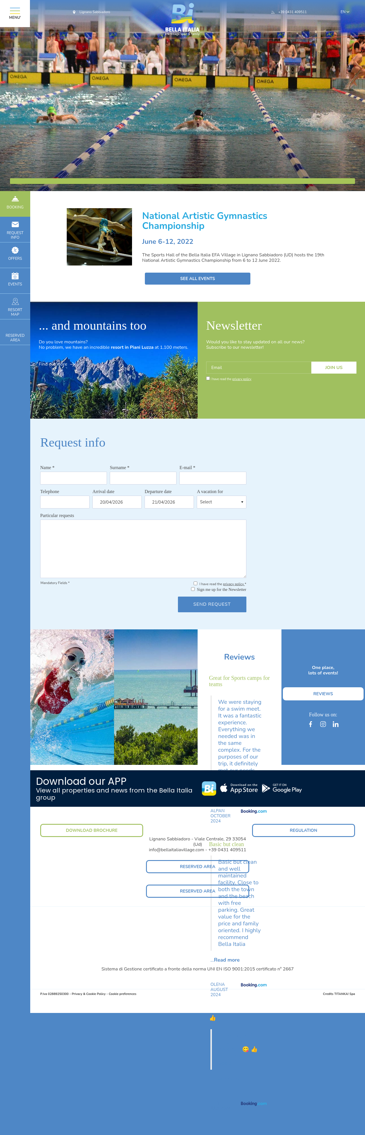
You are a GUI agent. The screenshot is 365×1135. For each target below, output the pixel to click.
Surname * (119, 467)
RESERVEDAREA (15, 333)
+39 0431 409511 (292, 12)
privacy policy (241, 379)
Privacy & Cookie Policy (89, 994)
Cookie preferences (122, 994)
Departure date (158, 491)
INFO (15, 230)
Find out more (57, 364)
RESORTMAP (15, 307)
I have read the (231, 379)
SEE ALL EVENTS (197, 278)
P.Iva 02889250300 (54, 994)
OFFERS (15, 254)
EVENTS (15, 279)
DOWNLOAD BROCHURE (91, 830)
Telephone (49, 491)
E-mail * (187, 467)
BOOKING (15, 202)
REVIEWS (323, 694)
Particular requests (57, 515)
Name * (47, 467)
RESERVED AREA (197, 867)
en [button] (346, 12)
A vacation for (210, 491)
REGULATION (303, 830)
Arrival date (103, 491)
